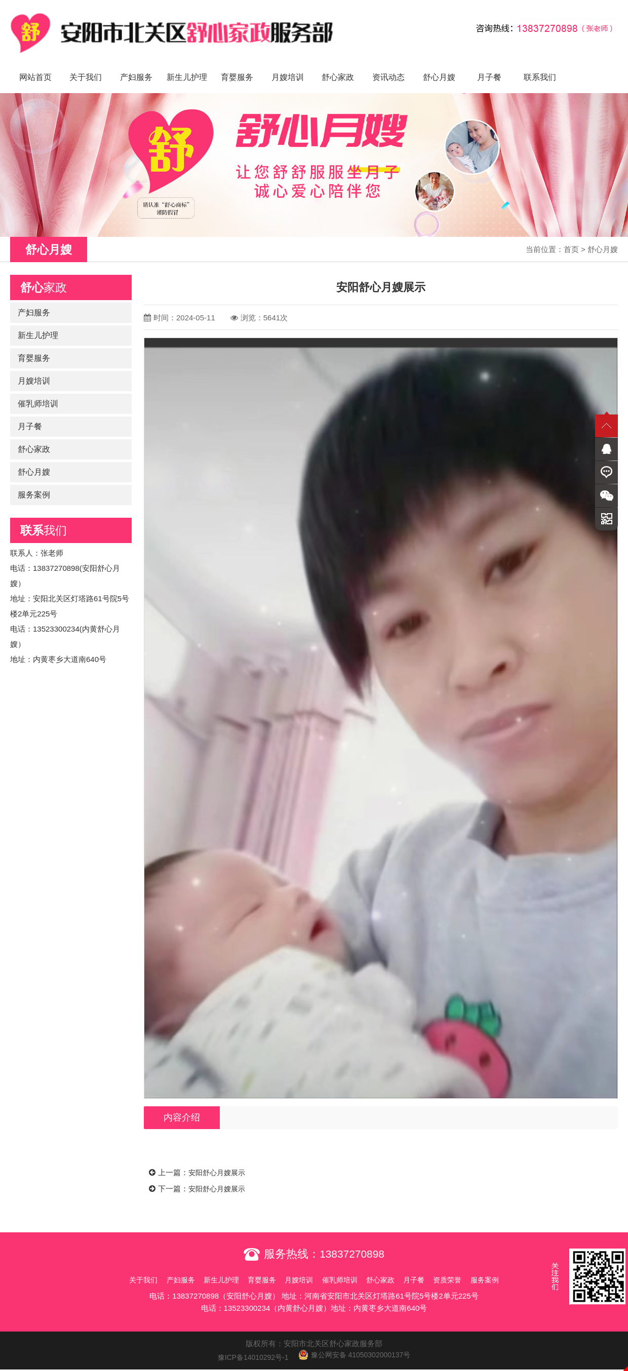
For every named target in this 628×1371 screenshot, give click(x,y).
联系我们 (540, 66)
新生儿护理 (187, 66)
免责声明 (314, 1364)
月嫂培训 (287, 66)
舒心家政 (338, 66)
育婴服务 (237, 66)
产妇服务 (136, 66)
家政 (43, 276)
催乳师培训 (38, 392)
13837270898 (352, 1242)
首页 (571, 238)
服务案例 (34, 483)
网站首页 (35, 66)
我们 (43, 519)
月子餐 (489, 66)
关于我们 (85, 66)
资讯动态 (388, 66)
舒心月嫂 (439, 66)
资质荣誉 (467, 1268)
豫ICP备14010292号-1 (249, 1345)
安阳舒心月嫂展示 (218, 1161)
